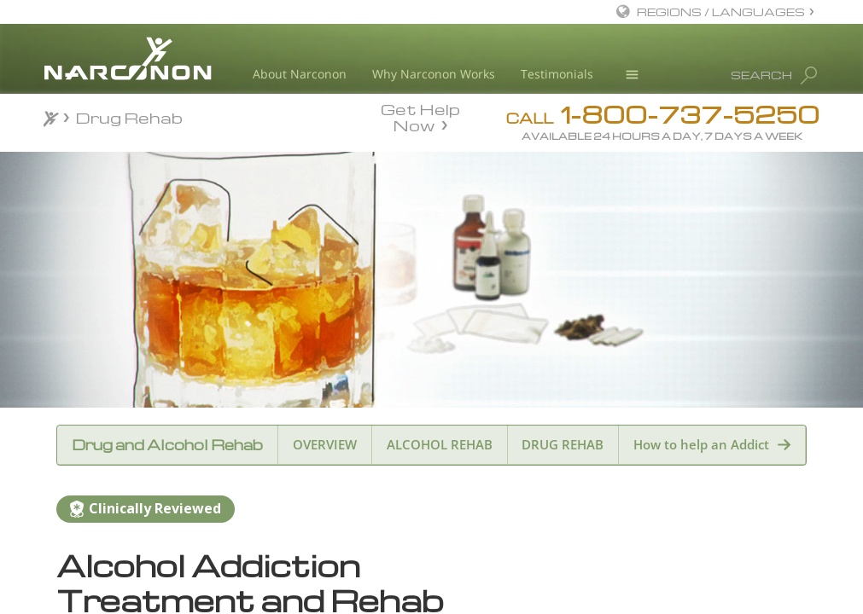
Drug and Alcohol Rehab (167, 445)
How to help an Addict (701, 444)
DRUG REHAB (563, 444)
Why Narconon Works (433, 74)
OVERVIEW (325, 444)
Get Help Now (420, 116)
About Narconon (300, 74)
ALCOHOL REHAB (440, 444)
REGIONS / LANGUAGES (721, 11)
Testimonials (557, 74)
